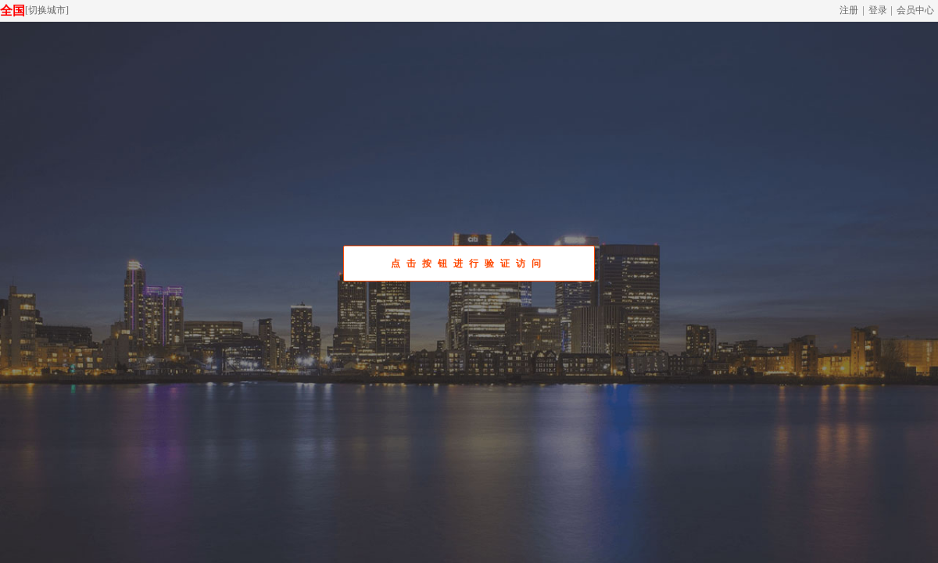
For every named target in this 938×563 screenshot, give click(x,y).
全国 (12, 10)
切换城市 (47, 10)
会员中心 (915, 10)
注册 (849, 10)
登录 (877, 10)
